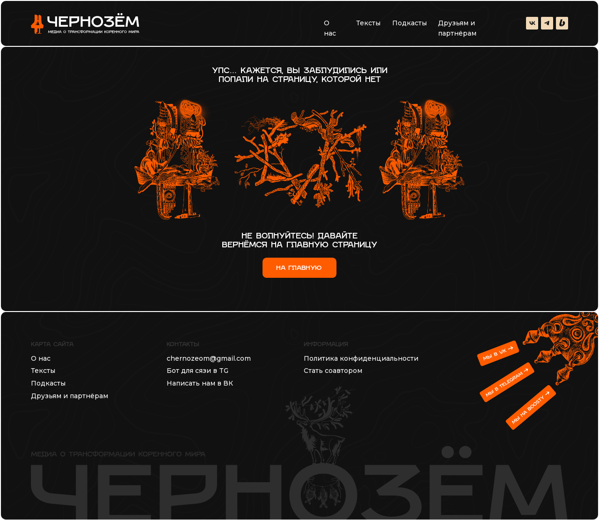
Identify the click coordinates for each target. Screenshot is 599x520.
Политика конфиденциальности (361, 358)
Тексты (368, 23)
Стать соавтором (333, 370)
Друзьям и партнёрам (457, 28)
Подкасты (409, 23)
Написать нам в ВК (200, 383)
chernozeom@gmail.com (209, 358)
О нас (330, 28)
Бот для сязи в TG (197, 370)
